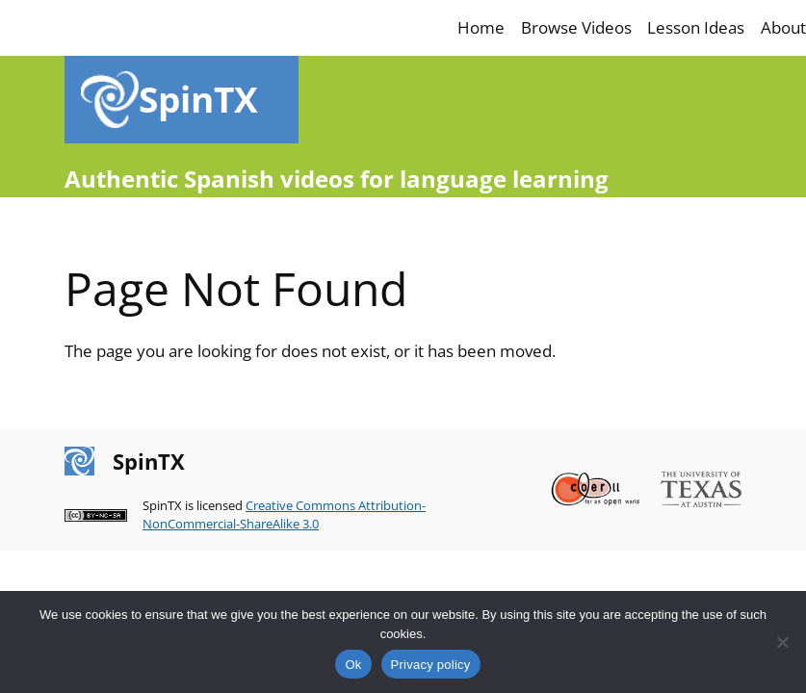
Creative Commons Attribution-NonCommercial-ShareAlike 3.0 (284, 515)
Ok (353, 664)
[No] (782, 642)
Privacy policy (431, 664)
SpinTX (198, 99)
